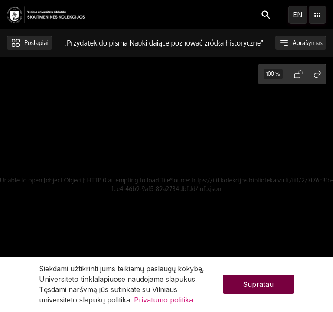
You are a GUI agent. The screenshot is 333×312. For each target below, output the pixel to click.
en (298, 14)
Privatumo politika (163, 300)
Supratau (258, 284)
